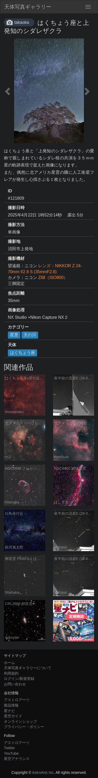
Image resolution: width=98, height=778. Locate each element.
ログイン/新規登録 (19, 678)
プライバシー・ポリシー (24, 727)
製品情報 (11, 705)
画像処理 (16, 310)
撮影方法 (16, 224)
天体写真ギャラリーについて (27, 668)
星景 (14, 335)
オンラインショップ (20, 721)
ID (10, 191)
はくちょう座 (22, 352)
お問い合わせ (15, 684)
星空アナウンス (17, 759)
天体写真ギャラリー (27, 7)
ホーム (9, 663)
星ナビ (9, 711)
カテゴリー (18, 327)
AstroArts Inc (43, 772)
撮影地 (14, 241)
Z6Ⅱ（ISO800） (53, 277)
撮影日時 (16, 207)
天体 (12, 345)
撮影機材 (16, 258)
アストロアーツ (17, 700)
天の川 (30, 335)
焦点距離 (16, 293)
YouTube (11, 753)
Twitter (9, 748)
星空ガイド (13, 716)
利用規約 (11, 673)
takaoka (21, 22)
